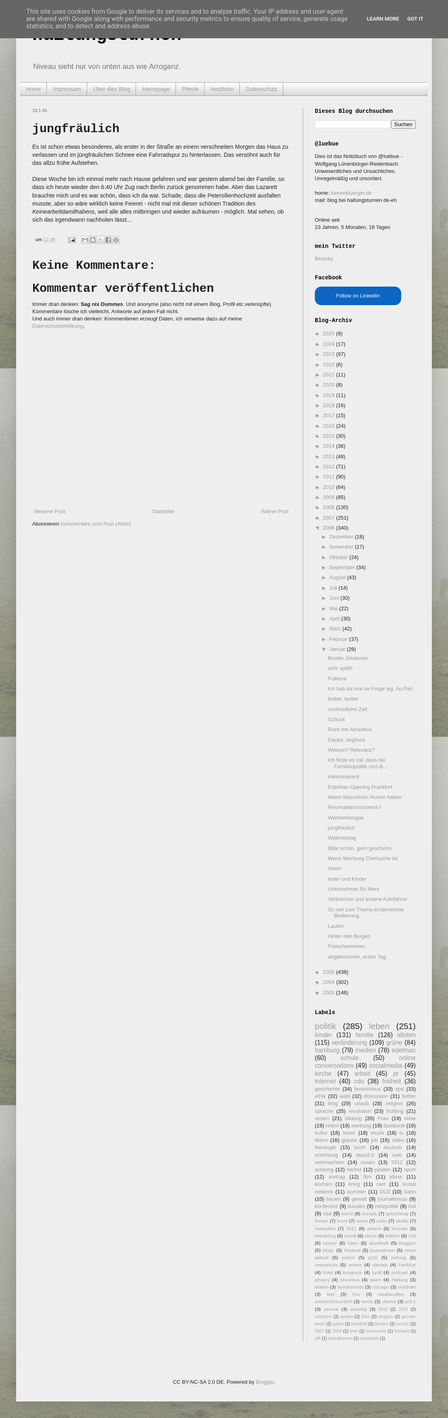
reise (410, 1118)
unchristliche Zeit (347, 709)
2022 (329, 365)
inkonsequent (343, 776)
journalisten (383, 1250)
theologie (325, 1147)
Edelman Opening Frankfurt (360, 787)
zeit (412, 1235)
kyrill (376, 1272)
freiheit (391, 1081)
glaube (349, 1140)
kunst (347, 1213)
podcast (399, 1272)
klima (395, 1177)
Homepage (156, 89)
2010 (329, 487)
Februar (339, 639)
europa (369, 1213)
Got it (415, 19)
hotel (327, 1272)
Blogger (265, 1382)
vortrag (337, 1177)
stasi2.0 (365, 1155)
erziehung (326, 1155)
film (367, 1177)
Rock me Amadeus (350, 729)
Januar (338, 649)
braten (321, 1286)
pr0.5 (410, 1301)
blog (333, 1103)
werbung (361, 1126)
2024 (329, 344)
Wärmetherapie (346, 818)
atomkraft (379, 1242)
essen (368, 1162)
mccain (402, 1324)
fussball (352, 1250)
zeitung (398, 1257)
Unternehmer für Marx (353, 889)
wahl (344, 1096)
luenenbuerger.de (351, 193)
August (338, 577)
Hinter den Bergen (349, 936)
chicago (381, 1286)
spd (400, 1089)
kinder (323, 1034)
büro (365, 1316)
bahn (410, 1192)
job (374, 1140)
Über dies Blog (111, 89)
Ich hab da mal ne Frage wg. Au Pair (370, 689)
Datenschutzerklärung (57, 326)
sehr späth (340, 668)
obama (389, 1301)
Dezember (342, 537)
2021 (329, 375)
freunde (399, 1228)
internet (325, 1081)
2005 (329, 972)
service (331, 1309)
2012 (329, 467)
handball (359, 1324)
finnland (401, 1331)
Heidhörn (222, 89)
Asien (334, 868)
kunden (356, 1206)
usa (327, 1213)
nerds (367, 1301)
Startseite (163, 511)
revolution (360, 1111)
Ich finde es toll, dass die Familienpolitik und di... (357, 763)
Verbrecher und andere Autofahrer (367, 899)
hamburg (327, 1050)
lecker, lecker (343, 699)
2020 (329, 385)
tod (412, 1206)
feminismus (367, 1089)
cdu (359, 1081)
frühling (395, 1111)
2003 (329, 993)
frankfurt (407, 1264)
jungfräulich (341, 828)
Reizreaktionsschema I (354, 807)
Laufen (336, 926)
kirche (323, 1073)
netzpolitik (386, 1206)
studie (402, 1220)
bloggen (407, 1242)
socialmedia (385, 1065)
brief (354, 1331)
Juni (334, 598)
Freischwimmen (346, 946)
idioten (406, 1034)
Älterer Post (275, 511)
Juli (334, 588)
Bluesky (324, 259)
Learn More (383, 19)
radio (382, 1220)
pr (396, 1073)
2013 (329, 456)
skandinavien (340, 1338)
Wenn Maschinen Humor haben (365, 797)
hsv (356, 1294)
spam (375, 1279)
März (336, 629)
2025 (329, 334)
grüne (394, 1042)
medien (365, 1050)
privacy (322, 1279)
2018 (329, 405)
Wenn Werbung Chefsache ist (362, 858)
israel (362, 1220)
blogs (328, 1250)
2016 (329, 426)
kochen (323, 1184)
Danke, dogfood (346, 740)
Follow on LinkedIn (358, 296)
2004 (329, 982)
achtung (324, 1169)
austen (346, 1316)
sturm (371, 1235)
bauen (334, 1199)
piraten (383, 1169)
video (397, 1140)
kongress (352, 1272)
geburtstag (397, 1213)
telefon (392, 1235)
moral (350, 1235)
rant (381, 1184)
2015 (329, 436)
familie (365, 1034)
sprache (324, 1111)
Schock (336, 719)
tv (402, 1133)
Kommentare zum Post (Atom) (96, 524)
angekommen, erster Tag (357, 957)
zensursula (326, 1264)
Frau (383, 1118)
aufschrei (323, 1316)
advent (374, 1228)
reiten (332, 1126)
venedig (358, 1309)
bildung (353, 1118)
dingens (385, 1316)
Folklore (337, 679)
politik (325, 1026)
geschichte (327, 1089)
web (397, 1155)
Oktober (339, 557)
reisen (322, 1118)
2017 (329, 415)
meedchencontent (333, 1301)
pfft (317, 1338)
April (335, 618)
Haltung (399, 1279)
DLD (385, 1192)
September (342, 567)
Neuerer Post (49, 511)
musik (377, 1133)
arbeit (362, 1073)
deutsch (392, 1147)
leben (379, 1026)
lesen (349, 1133)
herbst (354, 1169)
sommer (356, 1192)
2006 (329, 528)
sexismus (350, 1279)
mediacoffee (391, 1294)
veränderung (349, 1042)
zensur (330, 1242)
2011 (329, 477)
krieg (354, 1184)
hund (342, 1220)
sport (410, 1169)
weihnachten (329, 1162)
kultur (321, 1133)
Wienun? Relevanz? (351, 750)
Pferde (190, 89)
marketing (325, 1235)
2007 (329, 518)
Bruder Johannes (348, 658)
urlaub (361, 1103)
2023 (329, 354)
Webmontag (342, 838)
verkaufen (325, 1228)
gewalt (359, 1199)
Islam (353, 1242)
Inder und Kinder (347, 879)
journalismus (392, 1199)
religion (394, 1103)
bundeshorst (350, 1286)
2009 (329, 497)
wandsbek (369, 1338)
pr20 (372, 1257)
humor (321, 1220)
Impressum (67, 89)
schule (350, 1057)
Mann (321, 1140)
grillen (338, 1324)
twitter (409, 1096)
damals (380, 1264)
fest (331, 1294)
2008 (329, 507)
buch (360, 1147)
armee (355, 1264)
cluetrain (407, 1286)
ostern (348, 1257)
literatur (382, 1324)
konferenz (326, 1206)
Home (33, 89)
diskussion (376, 1096)
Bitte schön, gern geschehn (359, 848)
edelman (403, 1050)
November (342, 547)
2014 (329, 446)
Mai (334, 608)
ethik (320, 1096)
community (376, 1331)
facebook (394, 1126)
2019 (329, 395)
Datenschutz (261, 89)
